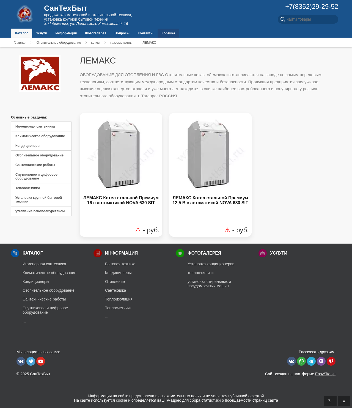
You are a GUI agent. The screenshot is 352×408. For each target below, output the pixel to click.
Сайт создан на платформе (300, 374)
